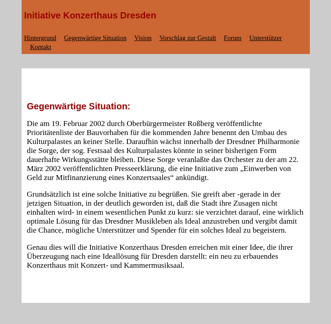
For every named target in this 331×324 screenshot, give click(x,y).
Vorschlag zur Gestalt (187, 37)
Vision (142, 37)
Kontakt (40, 46)
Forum (232, 37)
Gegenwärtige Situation (95, 37)
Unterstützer (265, 37)
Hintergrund (40, 37)
